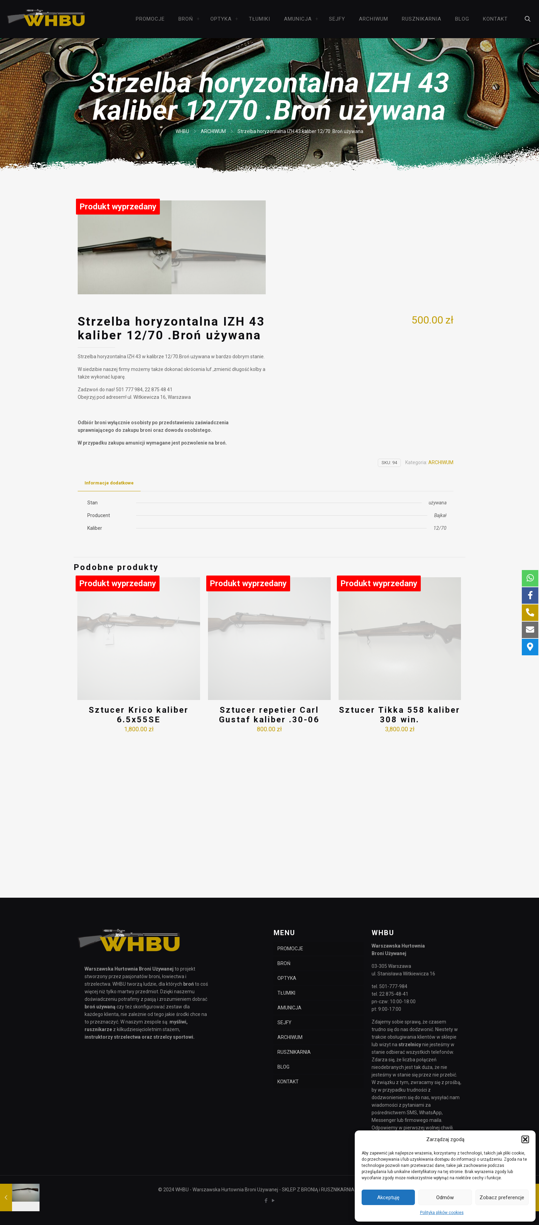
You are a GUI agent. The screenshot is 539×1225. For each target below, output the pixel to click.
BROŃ (283, 963)
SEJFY (284, 1022)
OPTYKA (286, 978)
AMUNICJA (289, 1007)
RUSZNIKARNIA (294, 1052)
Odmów (445, 1197)
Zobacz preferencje (502, 1197)
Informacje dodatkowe (109, 633)
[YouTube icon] (273, 1200)
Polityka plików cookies (442, 1212)
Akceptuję (388, 1197)
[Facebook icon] (265, 1200)
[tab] (109, 634)
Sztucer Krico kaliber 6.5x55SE (139, 865)
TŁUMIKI (286, 993)
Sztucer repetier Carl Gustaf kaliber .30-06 (269, 865)
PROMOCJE (290, 948)
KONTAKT (288, 1081)
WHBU (182, 131)
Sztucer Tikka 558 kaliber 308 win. (399, 865)
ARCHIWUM (213, 131)
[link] (198, 18)
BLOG (283, 1067)
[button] (525, 1139)
